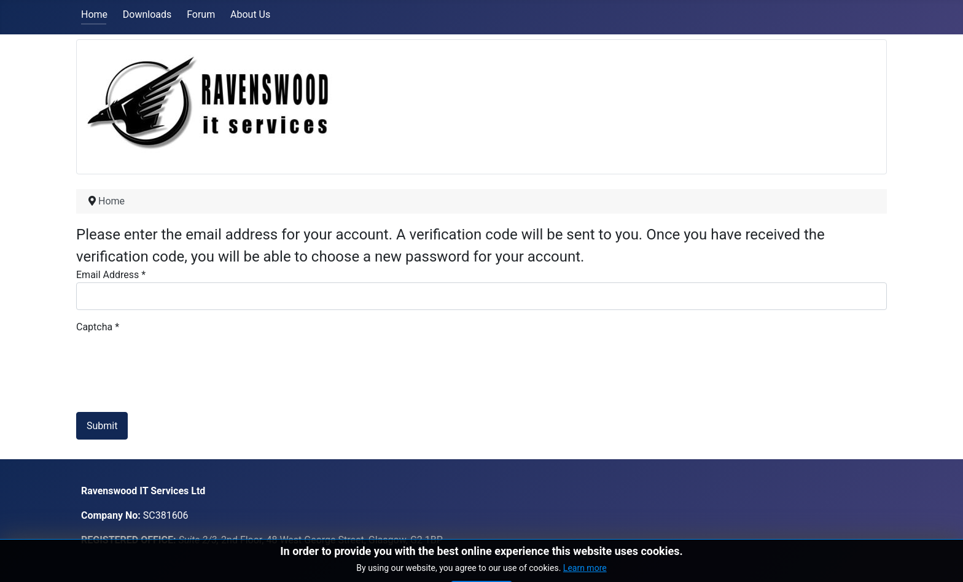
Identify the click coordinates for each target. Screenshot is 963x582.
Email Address (111, 275)
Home (94, 14)
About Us (250, 14)
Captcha (97, 327)
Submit (102, 426)
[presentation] (169, 358)
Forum (201, 14)
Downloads (147, 14)
